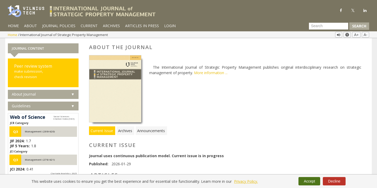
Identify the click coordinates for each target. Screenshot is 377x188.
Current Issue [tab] (102, 130)
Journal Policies (58, 25)
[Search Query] (328, 26)
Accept (309, 181)
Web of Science (27, 117)
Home (13, 25)
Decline (334, 181)
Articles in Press (142, 25)
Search (359, 26)
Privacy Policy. (246, 181)
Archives (111, 25)
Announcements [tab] (151, 130)
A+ (356, 35)
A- (365, 35)
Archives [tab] (125, 130)
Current (89, 25)
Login (170, 25)
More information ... (211, 72)
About (30, 25)
